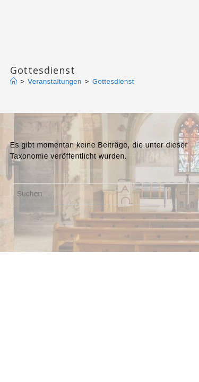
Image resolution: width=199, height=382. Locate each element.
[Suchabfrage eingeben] (99, 193)
